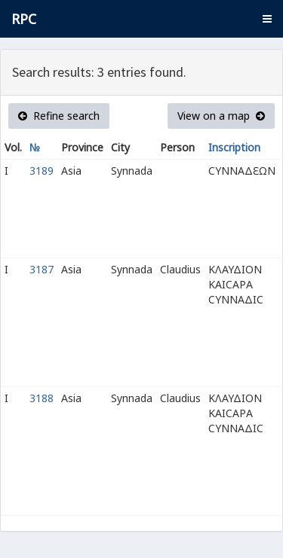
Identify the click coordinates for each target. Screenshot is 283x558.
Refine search (59, 115)
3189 (41, 170)
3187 (41, 269)
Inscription (234, 147)
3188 (41, 398)
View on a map (221, 115)
